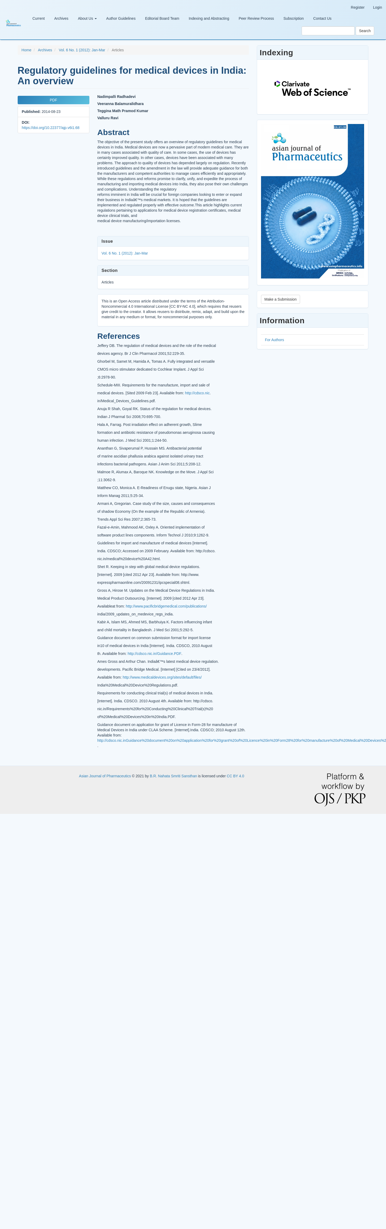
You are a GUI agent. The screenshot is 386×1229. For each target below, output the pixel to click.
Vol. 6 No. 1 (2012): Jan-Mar (82, 50)
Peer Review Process (256, 18)
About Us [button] (87, 18)
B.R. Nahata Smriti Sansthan (174, 776)
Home (26, 50)
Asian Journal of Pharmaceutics (105, 776)
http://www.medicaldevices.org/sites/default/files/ (162, 677)
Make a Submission (280, 299)
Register (358, 7)
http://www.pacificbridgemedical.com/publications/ (166, 606)
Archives (61, 18)
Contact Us (322, 18)
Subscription (293, 18)
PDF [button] (53, 100)
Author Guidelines (121, 18)
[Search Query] (328, 30)
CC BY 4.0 (235, 776)
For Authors (274, 340)
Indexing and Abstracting (209, 18)
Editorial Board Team (162, 18)
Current (38, 18)
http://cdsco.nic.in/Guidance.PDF (154, 653)
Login (377, 7)
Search (365, 31)
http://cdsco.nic (197, 393)
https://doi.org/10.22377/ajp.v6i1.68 (51, 128)
